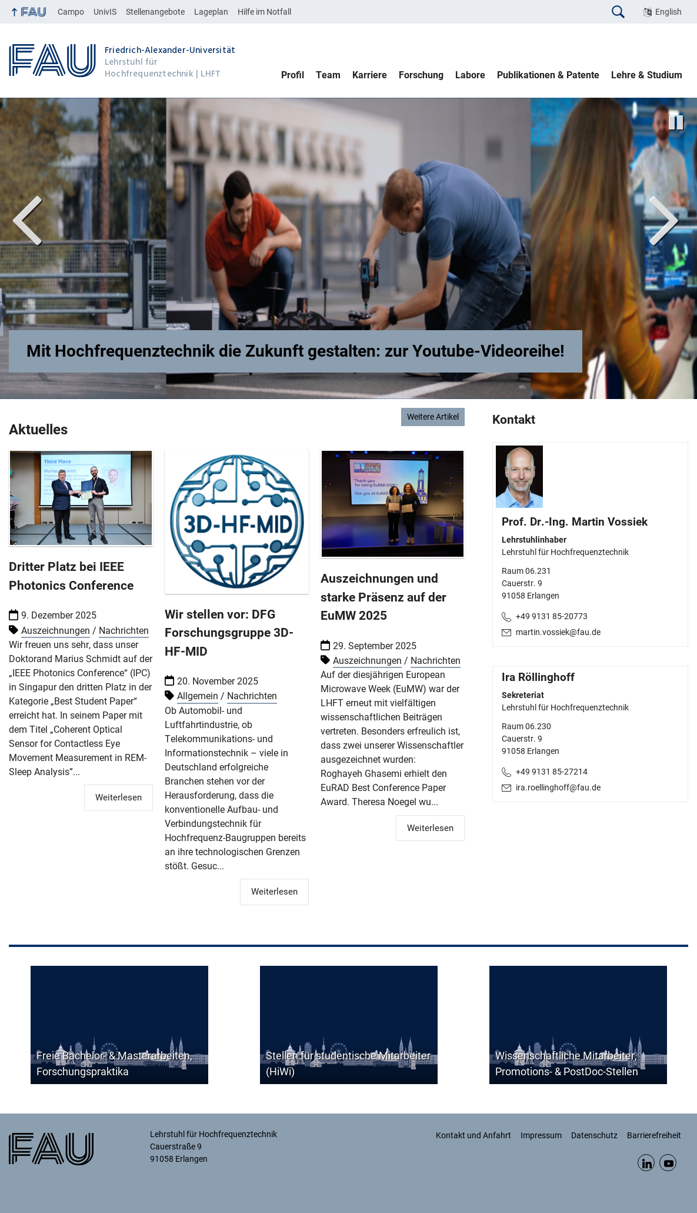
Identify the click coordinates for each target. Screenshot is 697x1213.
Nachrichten (124, 630)
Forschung (421, 75)
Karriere (369, 75)
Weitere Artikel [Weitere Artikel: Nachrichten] (433, 416)
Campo (71, 11)
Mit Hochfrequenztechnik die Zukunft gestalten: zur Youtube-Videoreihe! (295, 351)
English (668, 11)
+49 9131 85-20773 (552, 616)
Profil (292, 75)
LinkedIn (646, 1162)
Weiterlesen (118, 797)
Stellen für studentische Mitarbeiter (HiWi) (348, 1063)
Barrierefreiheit (654, 1135)
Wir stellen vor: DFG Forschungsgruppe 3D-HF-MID (229, 633)
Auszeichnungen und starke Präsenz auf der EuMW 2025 (383, 597)
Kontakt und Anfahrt (473, 1135)
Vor (26, 217)
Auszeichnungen (55, 630)
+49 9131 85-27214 (552, 771)
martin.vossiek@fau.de (558, 632)
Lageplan (211, 11)
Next (664, 217)
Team (328, 75)
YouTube (667, 1162)
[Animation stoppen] (675, 122)
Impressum (541, 1135)
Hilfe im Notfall (264, 11)
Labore (470, 75)
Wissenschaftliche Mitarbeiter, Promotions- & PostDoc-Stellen (566, 1063)
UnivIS (105, 11)
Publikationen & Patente (548, 75)
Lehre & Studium (646, 75)
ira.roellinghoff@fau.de (558, 787)
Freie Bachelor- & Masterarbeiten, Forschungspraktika (114, 1063)
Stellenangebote (155, 11)
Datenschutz (594, 1135)
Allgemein (197, 696)
